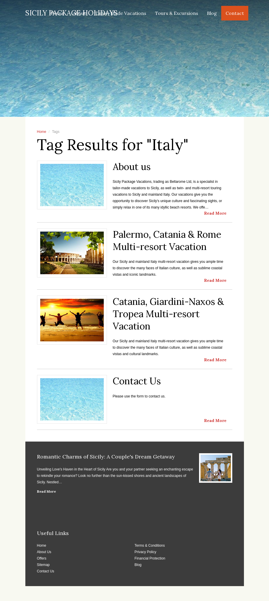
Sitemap (43, 565)
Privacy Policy (146, 552)
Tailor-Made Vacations (120, 13)
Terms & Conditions (150, 545)
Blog (212, 13)
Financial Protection (150, 558)
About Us (44, 552)
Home (57, 13)
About (79, 13)
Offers (41, 558)
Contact (235, 13)
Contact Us (45, 571)
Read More (46, 491)
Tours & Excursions (176, 13)
